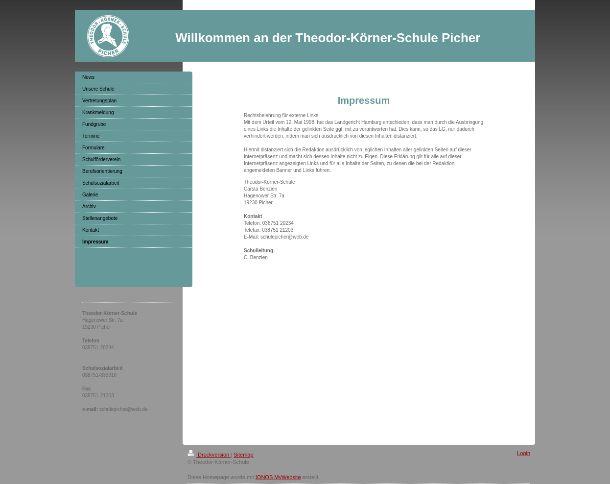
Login (523, 453)
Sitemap (243, 455)
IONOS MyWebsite (278, 477)
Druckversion (209, 455)
